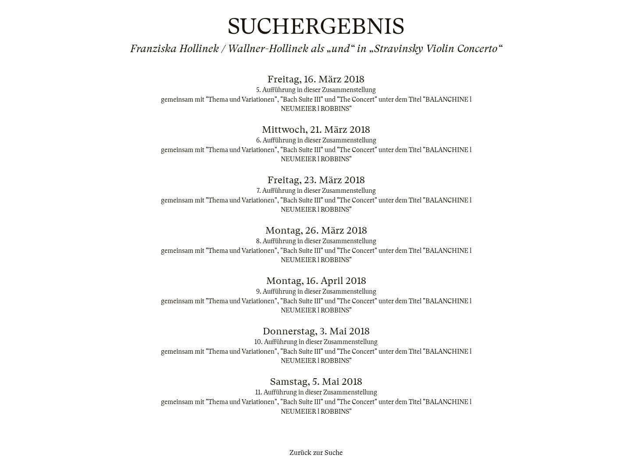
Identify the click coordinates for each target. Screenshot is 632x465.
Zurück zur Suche (316, 453)
